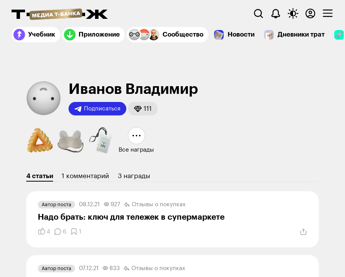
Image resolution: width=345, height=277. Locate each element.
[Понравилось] (44, 231)
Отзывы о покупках (155, 205)
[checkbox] (327, 13)
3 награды (134, 176)
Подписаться (97, 109)
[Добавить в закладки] (75, 231)
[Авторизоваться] (310, 13)
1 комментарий (85, 176)
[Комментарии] (60, 231)
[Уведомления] (275, 13)
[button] (142, 108)
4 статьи (39, 176)
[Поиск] (258, 13)
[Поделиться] (303, 232)
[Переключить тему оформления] (293, 13)
